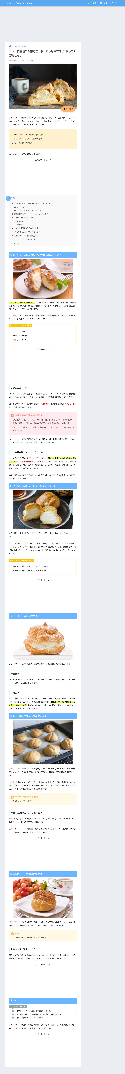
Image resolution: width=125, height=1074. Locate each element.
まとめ (15, 244)
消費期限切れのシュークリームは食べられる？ (30, 214)
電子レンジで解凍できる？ (25, 240)
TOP (88, 3)
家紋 (94, 3)
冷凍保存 (18, 225)
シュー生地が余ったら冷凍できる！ (26, 228)
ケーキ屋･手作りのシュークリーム (27, 210)
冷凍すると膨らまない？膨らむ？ (27, 232)
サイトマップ (114, 3)
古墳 (105, 3)
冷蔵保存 (18, 221)
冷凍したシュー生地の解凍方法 (24, 236)
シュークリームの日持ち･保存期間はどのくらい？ (31, 203)
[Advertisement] (43, 24)
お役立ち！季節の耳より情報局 (23, 3)
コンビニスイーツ (21, 207)
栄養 (100, 3)
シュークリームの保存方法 (23, 218)
